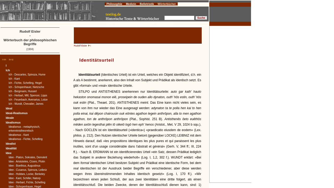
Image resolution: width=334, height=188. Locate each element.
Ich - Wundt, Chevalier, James (26, 103)
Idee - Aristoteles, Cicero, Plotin (27, 161)
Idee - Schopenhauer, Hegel (25, 186)
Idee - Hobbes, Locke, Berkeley (27, 174)
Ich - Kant (14, 78)
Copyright (27, 23)
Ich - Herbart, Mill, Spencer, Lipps (28, 95)
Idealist (11, 143)
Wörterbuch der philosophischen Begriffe (30, 42)
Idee (8, 153)
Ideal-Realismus (17, 113)
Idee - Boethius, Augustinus (24, 165)
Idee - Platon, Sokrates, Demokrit (28, 157)
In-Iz (11, 59)
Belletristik (147, 3)
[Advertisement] (230, 104)
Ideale (10, 117)
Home (4, 23)
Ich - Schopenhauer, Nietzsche (26, 87)
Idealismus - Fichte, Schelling (26, 139)
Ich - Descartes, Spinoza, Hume (27, 74)
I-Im (4, 59)
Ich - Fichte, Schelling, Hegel (25, 82)
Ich (8, 70)
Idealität (11, 148)
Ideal (9, 108)
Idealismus (13, 122)
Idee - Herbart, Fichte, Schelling (27, 182)
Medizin (131, 3)
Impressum (15, 23)
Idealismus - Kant (19, 134)
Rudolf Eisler (80, 45)
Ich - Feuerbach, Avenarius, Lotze (28, 99)
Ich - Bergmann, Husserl (23, 91)
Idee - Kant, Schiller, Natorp (24, 178)
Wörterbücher (167, 3)
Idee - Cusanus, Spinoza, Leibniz (28, 169)
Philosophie (114, 3)
